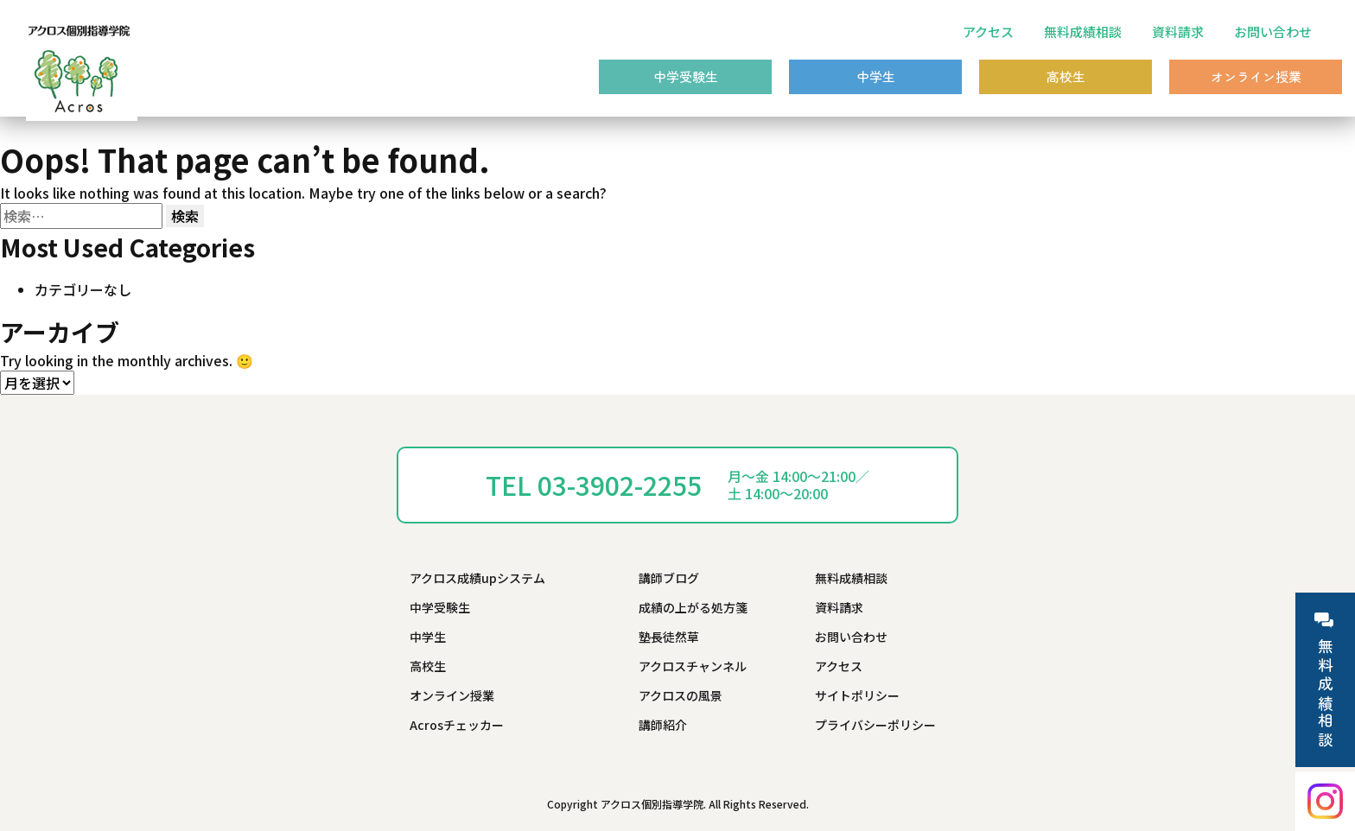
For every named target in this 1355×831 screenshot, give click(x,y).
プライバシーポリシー (875, 724)
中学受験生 (685, 76)
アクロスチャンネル (693, 666)
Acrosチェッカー (457, 724)
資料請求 (1178, 31)
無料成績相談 (1083, 31)
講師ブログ (669, 578)
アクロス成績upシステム (477, 578)
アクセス (988, 31)
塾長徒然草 (669, 636)
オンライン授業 (1256, 76)
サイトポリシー (857, 695)
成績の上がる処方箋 (693, 607)
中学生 (875, 76)
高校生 (1065, 76)
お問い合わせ (1273, 31)
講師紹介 (663, 724)
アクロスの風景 (680, 695)
